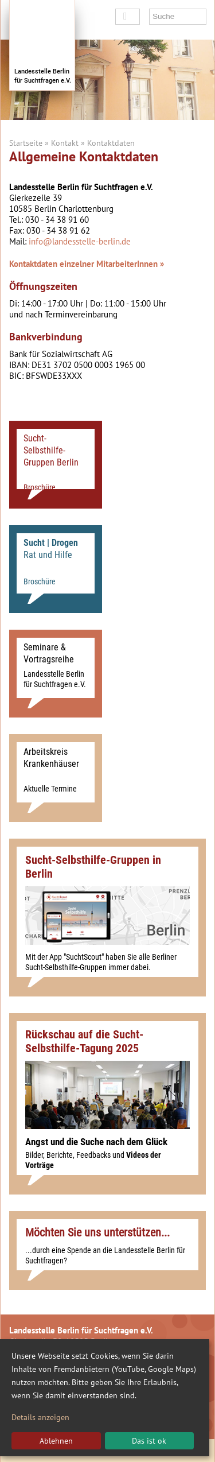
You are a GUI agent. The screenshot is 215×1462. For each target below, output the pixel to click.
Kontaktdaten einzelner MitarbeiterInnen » (86, 263)
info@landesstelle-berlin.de (80, 241)
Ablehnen (56, 1441)
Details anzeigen (40, 1417)
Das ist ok (149, 1441)
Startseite (25, 143)
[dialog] (104, 1397)
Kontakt (65, 143)
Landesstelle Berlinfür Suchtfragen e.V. (42, 76)
